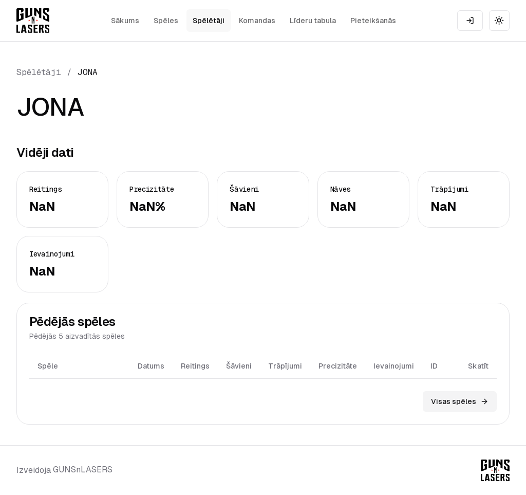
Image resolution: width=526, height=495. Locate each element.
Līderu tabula (313, 20)
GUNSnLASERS (82, 469)
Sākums (125, 20)
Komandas (257, 20)
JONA (88, 72)
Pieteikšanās (373, 20)
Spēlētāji (208, 20)
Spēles (166, 20)
